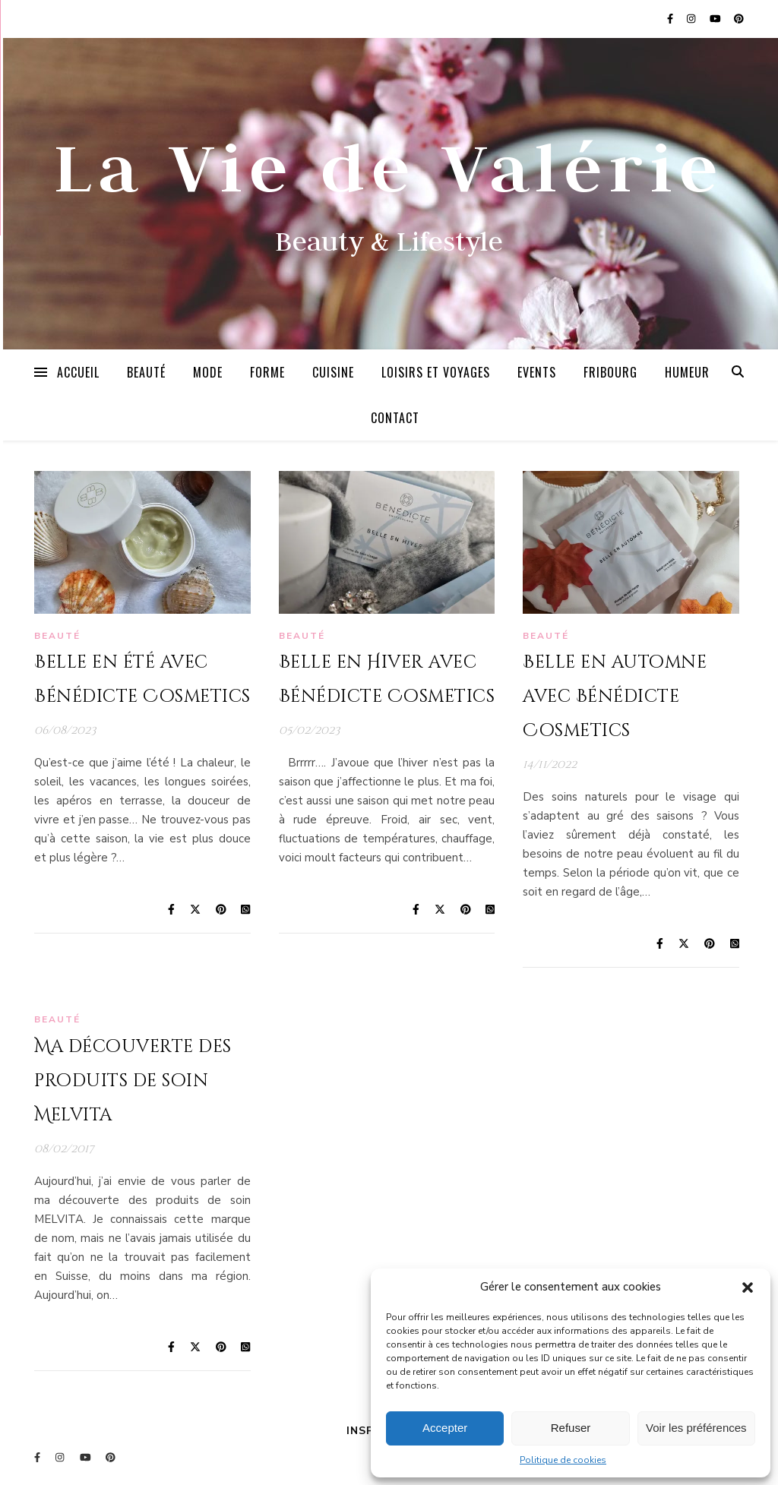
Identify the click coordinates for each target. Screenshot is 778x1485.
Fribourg (610, 372)
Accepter (444, 1427)
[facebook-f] (671, 19)
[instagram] (692, 19)
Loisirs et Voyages (435, 372)
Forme (267, 372)
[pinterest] (739, 19)
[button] (747, 1287)
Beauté (146, 372)
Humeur (687, 372)
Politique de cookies (563, 1460)
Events (536, 372)
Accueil (78, 372)
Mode (208, 372)
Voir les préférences (696, 1427)
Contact (395, 418)
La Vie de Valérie (389, 166)
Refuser (571, 1427)
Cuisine (333, 372)
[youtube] (716, 19)
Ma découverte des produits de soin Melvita (133, 1081)
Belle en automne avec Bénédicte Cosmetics (615, 697)
